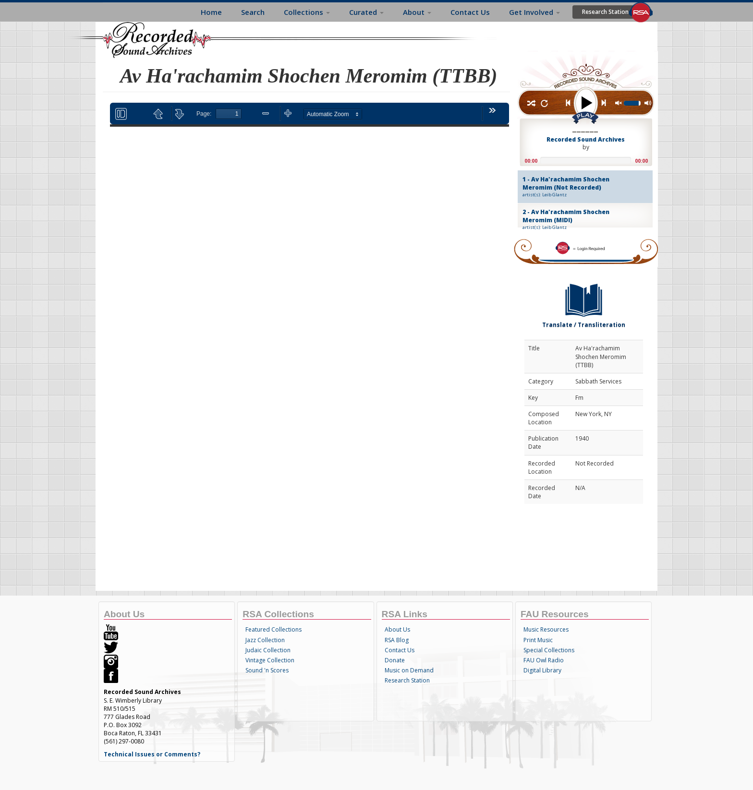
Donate (395, 660)
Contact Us (470, 12)
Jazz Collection (265, 640)
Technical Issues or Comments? (152, 754)
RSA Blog (397, 640)
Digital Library (542, 670)
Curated (366, 12)
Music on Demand (409, 670)
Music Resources (546, 629)
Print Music (538, 640)
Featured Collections (273, 629)
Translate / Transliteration (583, 303)
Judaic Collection (268, 650)
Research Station (605, 12)
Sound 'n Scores (267, 670)
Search (253, 12)
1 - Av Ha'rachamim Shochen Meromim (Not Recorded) (576, 186)
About (417, 12)
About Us (397, 629)
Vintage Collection (269, 660)
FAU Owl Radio (543, 660)
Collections (307, 12)
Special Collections (548, 650)
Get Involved (534, 12)
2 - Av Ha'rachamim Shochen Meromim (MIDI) (576, 219)
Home (211, 12)
